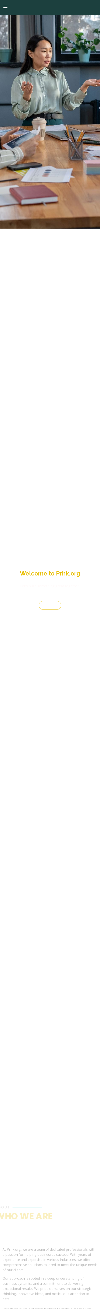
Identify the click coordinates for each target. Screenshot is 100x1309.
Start (50, 607)
